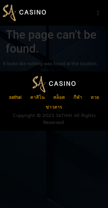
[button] (98, 13)
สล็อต (59, 97)
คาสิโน (37, 97)
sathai (15, 97)
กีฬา (77, 97)
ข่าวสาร (54, 107)
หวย (95, 97)
